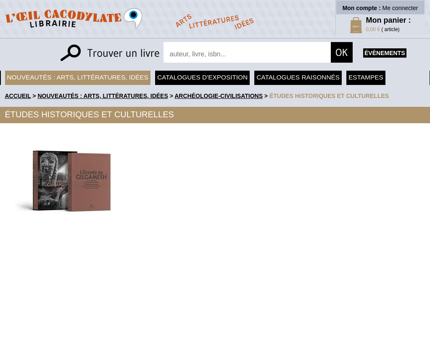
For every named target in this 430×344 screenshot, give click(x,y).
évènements (384, 53)
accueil (18, 96)
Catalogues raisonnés (298, 77)
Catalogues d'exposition (202, 77)
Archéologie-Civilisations (218, 96)
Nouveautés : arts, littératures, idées (77, 77)
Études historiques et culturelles (329, 96)
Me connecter (400, 8)
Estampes (365, 77)
